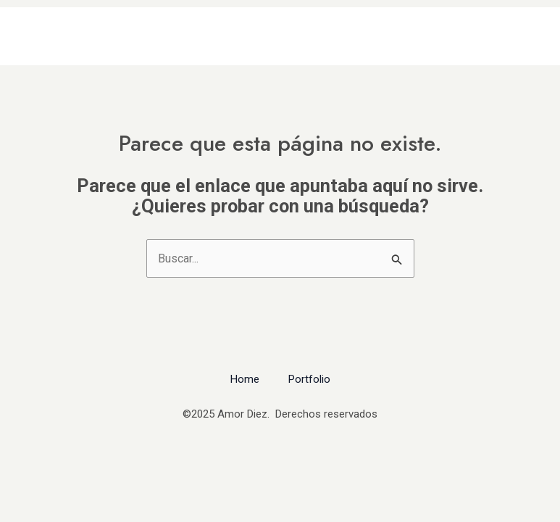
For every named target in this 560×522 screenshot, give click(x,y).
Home (244, 379)
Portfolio (309, 379)
